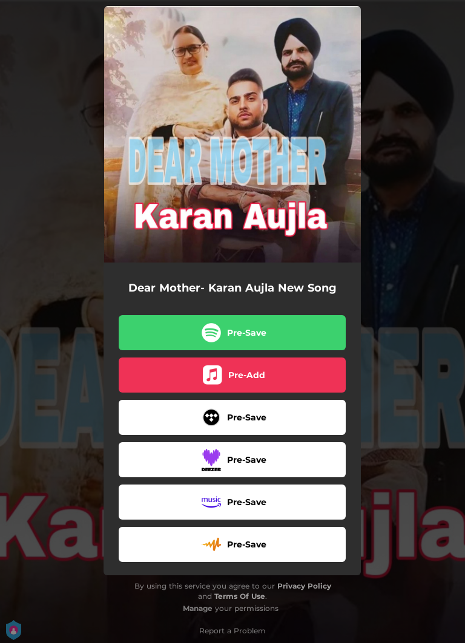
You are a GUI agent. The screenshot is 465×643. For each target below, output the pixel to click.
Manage (198, 608)
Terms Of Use (239, 596)
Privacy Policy (304, 585)
